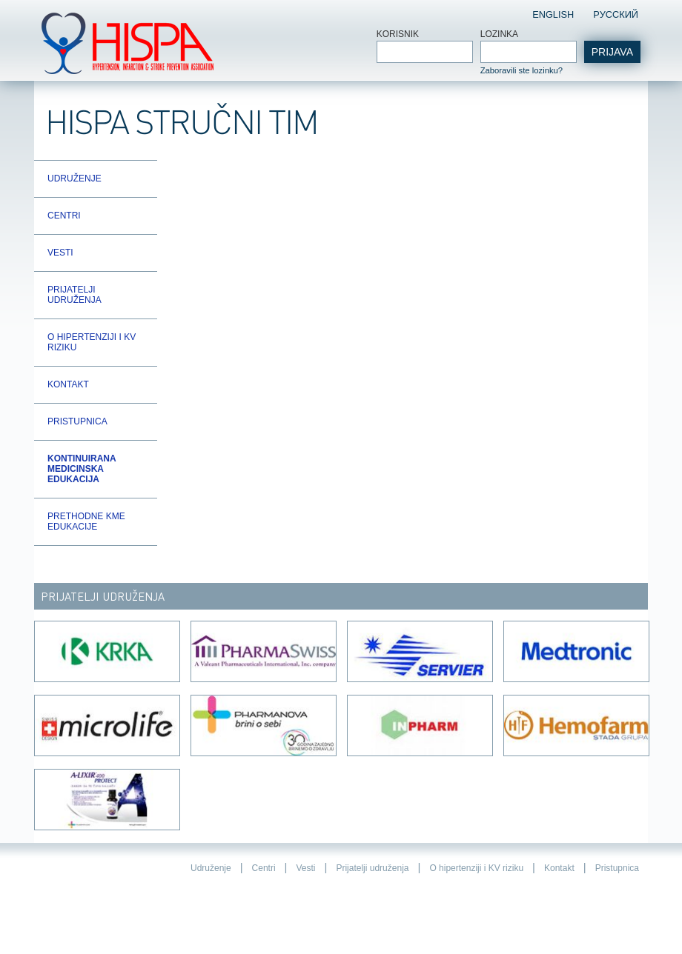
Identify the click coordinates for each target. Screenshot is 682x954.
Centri (64, 215)
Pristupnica (77, 421)
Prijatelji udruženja (74, 294)
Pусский (615, 14)
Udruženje (74, 178)
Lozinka (499, 34)
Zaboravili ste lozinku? (521, 70)
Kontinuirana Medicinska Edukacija (81, 468)
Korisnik (398, 34)
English (553, 14)
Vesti (60, 252)
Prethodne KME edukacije (86, 521)
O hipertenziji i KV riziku (91, 342)
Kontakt (68, 384)
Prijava (612, 52)
